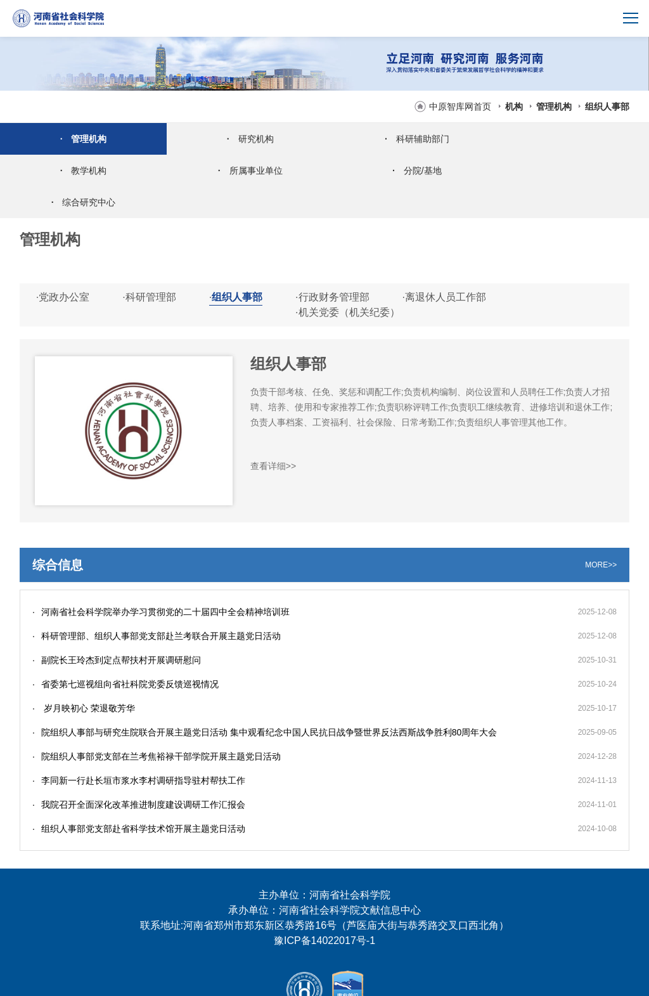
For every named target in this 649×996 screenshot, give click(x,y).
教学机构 (567, 139)
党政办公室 (62, 265)
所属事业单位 (81, 170)
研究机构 (243, 139)
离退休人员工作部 (444, 265)
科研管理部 (149, 265)
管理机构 (554, 106)
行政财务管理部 (332, 265)
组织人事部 (607, 106)
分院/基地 (243, 170)
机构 (514, 106)
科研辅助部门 (405, 139)
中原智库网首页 (460, 106)
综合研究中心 (405, 170)
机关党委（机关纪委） (347, 280)
